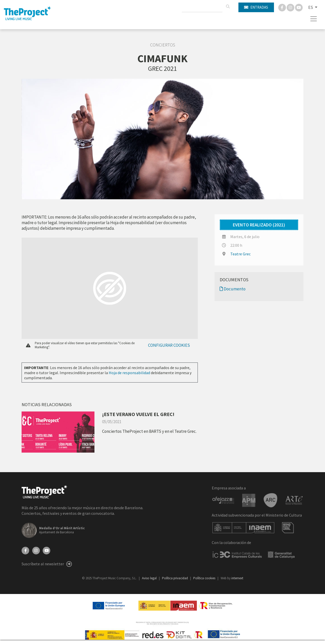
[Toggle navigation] (313, 18)
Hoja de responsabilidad (129, 372)
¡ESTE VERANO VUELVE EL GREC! (138, 414)
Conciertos (162, 45)
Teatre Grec (240, 253)
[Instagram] (291, 7)
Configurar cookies (169, 345)
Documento (233, 289)
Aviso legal (149, 578)
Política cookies (204, 578)
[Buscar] (228, 7)
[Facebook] (282, 7)
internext (237, 578)
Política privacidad (175, 578)
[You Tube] (299, 7)
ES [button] (311, 7)
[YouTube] (46, 550)
